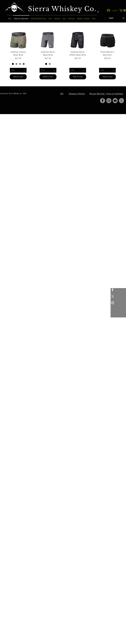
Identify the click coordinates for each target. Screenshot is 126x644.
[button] (122, 10)
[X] (112, 296)
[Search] (111, 18)
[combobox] (18, 70)
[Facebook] (102, 100)
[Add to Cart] (18, 76)
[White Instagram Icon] (112, 303)
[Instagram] (108, 100)
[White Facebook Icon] (112, 290)
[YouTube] (115, 100)
